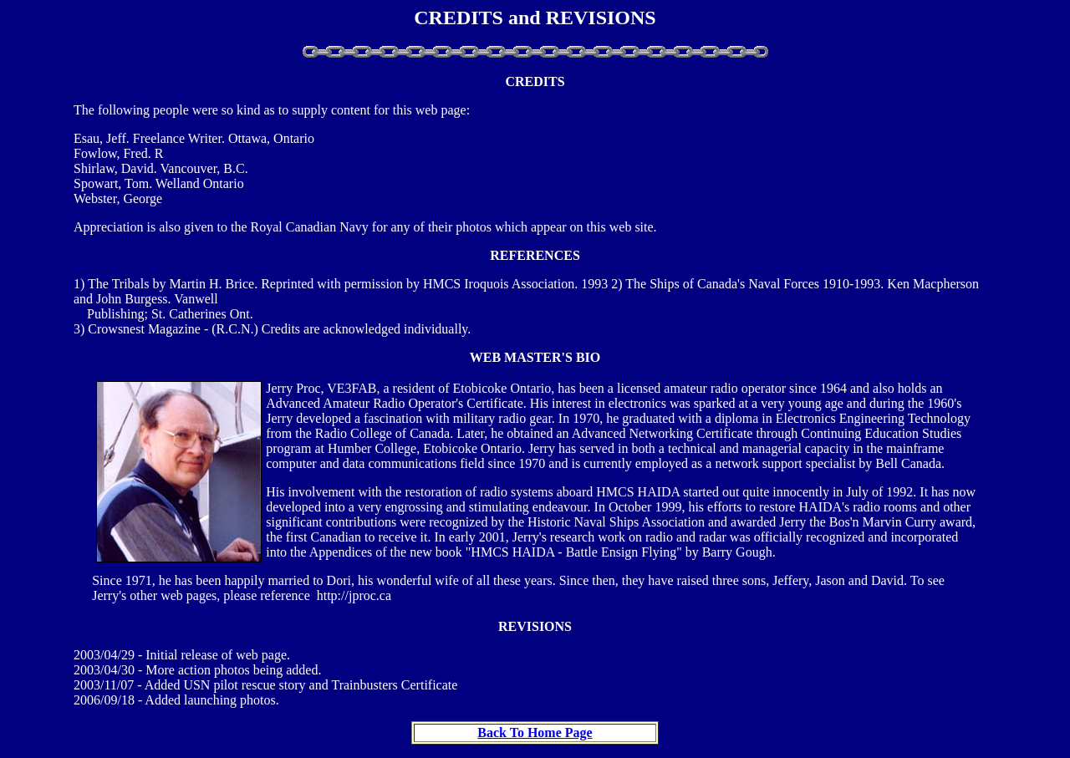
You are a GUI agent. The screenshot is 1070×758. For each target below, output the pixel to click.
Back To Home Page (534, 732)
